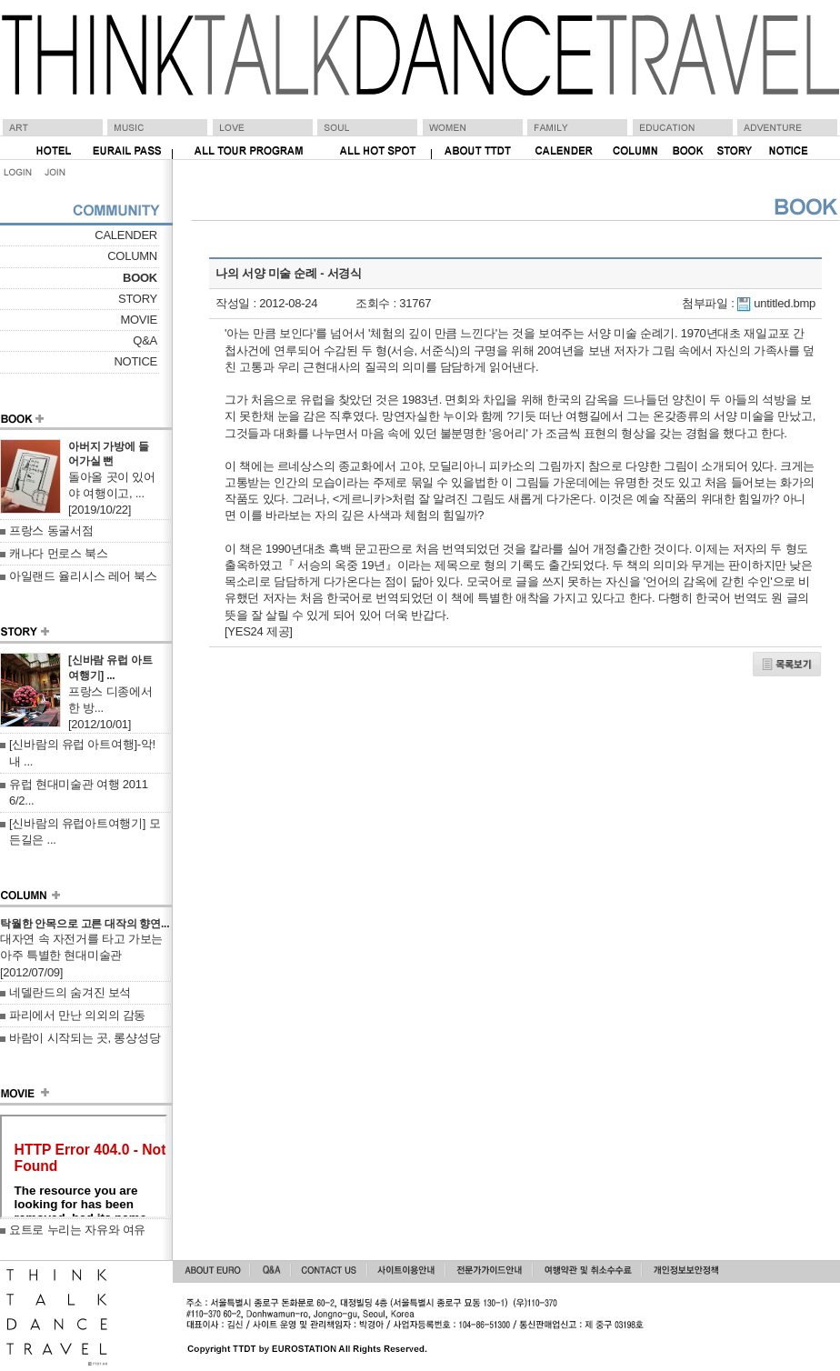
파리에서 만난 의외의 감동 (77, 1015)
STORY (137, 298)
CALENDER (126, 235)
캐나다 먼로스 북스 (58, 553)
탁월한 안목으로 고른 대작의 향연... (84, 923)
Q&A (145, 340)
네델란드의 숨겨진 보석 (70, 992)
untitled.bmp (784, 303)
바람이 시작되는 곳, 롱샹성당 (84, 1038)
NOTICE (135, 361)
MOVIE (138, 319)
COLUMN (132, 256)
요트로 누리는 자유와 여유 (77, 1229)
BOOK (140, 278)
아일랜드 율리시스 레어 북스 (83, 576)
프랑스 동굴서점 (51, 530)
